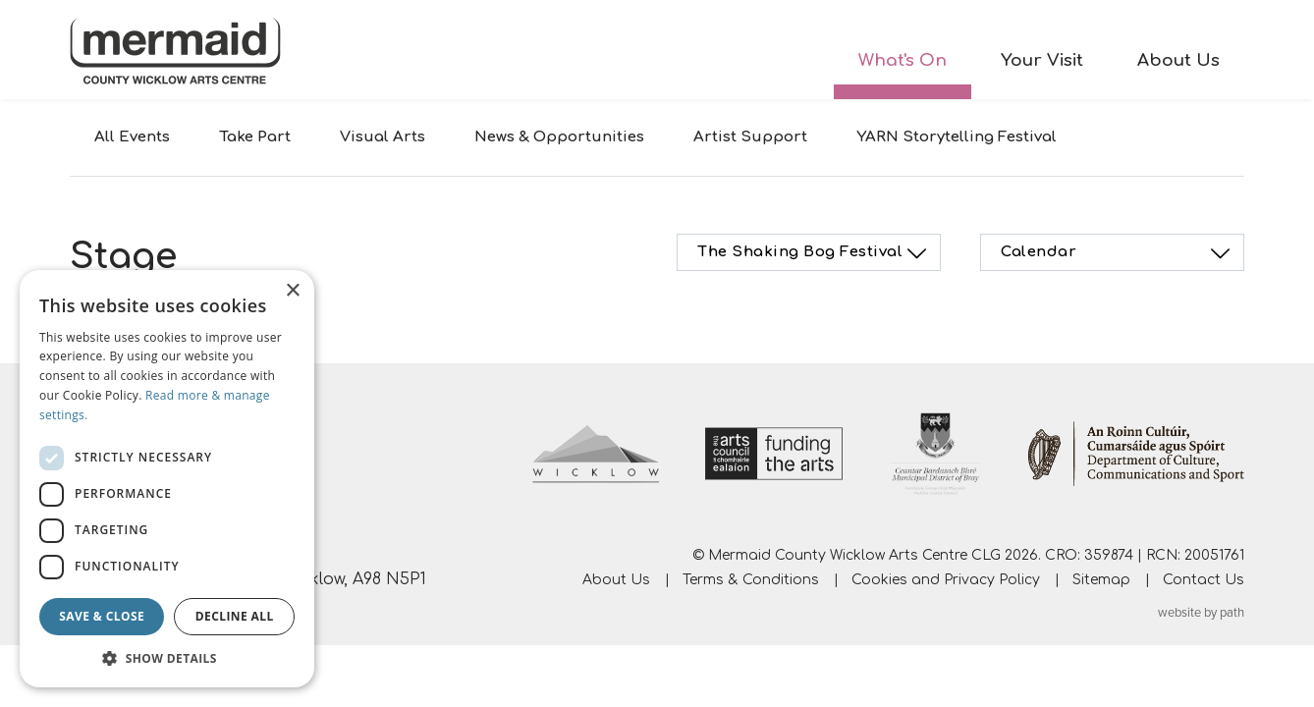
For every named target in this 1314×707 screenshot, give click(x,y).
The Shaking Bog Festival (814, 253)
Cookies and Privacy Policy (945, 579)
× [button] (292, 291)
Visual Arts (382, 137)
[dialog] (167, 478)
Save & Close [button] (101, 616)
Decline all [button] (234, 616)
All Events (132, 137)
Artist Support (750, 137)
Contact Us (1203, 579)
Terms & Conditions (751, 579)
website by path (1201, 613)
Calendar (1118, 253)
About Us (1178, 60)
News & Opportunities (559, 137)
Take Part (255, 137)
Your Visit (1042, 60)
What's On (902, 60)
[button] (167, 658)
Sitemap (1101, 579)
